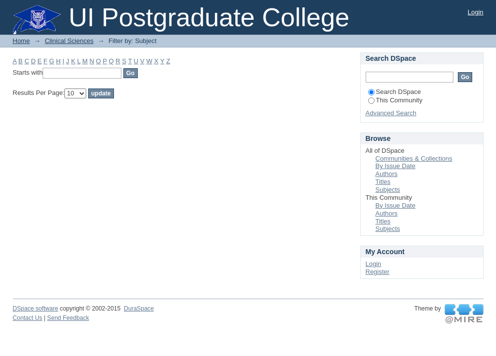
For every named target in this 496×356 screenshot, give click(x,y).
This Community (395, 100)
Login (476, 12)
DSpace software (35, 308)
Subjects (388, 189)
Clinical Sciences (69, 40)
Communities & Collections (414, 158)
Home (21, 40)
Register (377, 271)
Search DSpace (394, 91)
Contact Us (28, 317)
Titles (383, 181)
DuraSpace (139, 308)
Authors (387, 174)
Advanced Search (391, 113)
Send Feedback (68, 317)
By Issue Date (396, 166)
